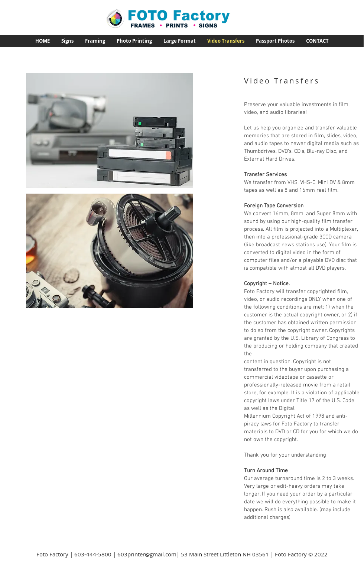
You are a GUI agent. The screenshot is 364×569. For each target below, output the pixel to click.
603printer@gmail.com (146, 554)
